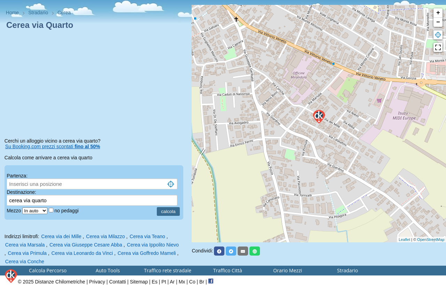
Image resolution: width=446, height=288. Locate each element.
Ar (172, 282)
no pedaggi (67, 210)
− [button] (438, 22)
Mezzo (14, 210)
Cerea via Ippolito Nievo (153, 245)
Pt (163, 282)
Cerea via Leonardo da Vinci (82, 253)
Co (192, 282)
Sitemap (139, 282)
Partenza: (17, 176)
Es (154, 282)
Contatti (117, 282)
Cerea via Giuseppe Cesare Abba (85, 245)
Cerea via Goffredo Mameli (147, 253)
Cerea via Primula (27, 253)
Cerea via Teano (147, 236)
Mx (182, 282)
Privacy (97, 282)
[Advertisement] (96, 85)
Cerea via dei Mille (61, 236)
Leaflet (404, 239)
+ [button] (438, 13)
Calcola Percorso (48, 270)
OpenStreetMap (430, 239)
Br (201, 282)
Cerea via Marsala (25, 245)
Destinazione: (21, 192)
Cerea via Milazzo (105, 236)
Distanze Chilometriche (60, 282)
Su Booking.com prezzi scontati (52, 146)
